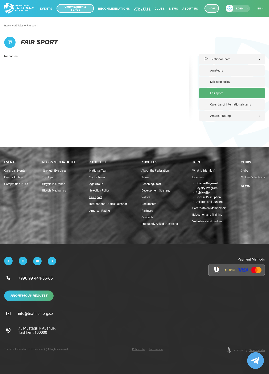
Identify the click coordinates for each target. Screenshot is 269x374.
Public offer (203, 192)
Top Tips (47, 177)
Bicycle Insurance (53, 184)
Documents (148, 204)
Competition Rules (16, 184)
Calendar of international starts (230, 104)
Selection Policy (99, 190)
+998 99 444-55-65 (35, 278)
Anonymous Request (29, 296)
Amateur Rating (220, 116)
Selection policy (220, 82)
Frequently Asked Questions (159, 224)
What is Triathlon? (204, 170)
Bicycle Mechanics (54, 190)
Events (46, 8)
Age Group (96, 184)
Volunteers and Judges (207, 221)
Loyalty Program (207, 187)
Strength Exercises (54, 170)
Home (7, 25)
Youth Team (97, 177)
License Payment (207, 183)
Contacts (147, 217)
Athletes (142, 8)
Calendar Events (14, 170)
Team (145, 177)
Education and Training (207, 214)
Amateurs (216, 70)
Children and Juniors (209, 201)
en (259, 8)
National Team (217, 59)
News (173, 8)
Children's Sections (253, 177)
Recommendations (114, 8)
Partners (147, 210)
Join (211, 8)
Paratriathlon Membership (209, 208)
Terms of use (156, 349)
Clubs (160, 8)
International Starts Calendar (108, 204)
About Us (190, 8)
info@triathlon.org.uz (35, 313)
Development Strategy (155, 190)
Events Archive (13, 177)
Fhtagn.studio (257, 350)
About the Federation (155, 170)
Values (145, 197)
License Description (208, 197)
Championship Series (75, 8)
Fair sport (216, 93)
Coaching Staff (151, 184)
